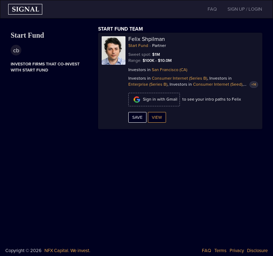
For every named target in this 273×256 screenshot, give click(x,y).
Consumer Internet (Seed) (217, 84)
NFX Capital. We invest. (67, 251)
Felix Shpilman (146, 39)
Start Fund (138, 45)
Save (137, 117)
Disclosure (257, 251)
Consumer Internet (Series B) (179, 78)
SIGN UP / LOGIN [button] (245, 9)
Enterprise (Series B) (147, 84)
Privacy (237, 251)
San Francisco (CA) (169, 69)
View (157, 117)
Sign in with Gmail (154, 100)
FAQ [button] (212, 9)
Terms (220, 251)
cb (16, 50)
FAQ (206, 251)
